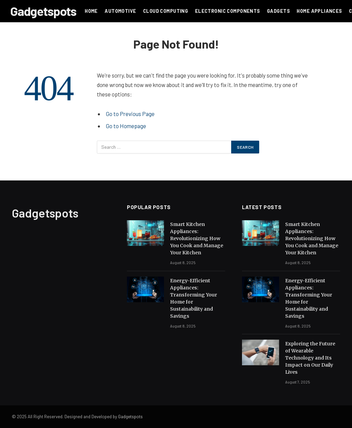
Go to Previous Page (130, 113)
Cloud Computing (165, 11)
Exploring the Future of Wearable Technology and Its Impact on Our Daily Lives (310, 358)
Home (91, 11)
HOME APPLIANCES (319, 11)
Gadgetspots (130, 416)
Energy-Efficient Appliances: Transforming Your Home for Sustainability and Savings (193, 298)
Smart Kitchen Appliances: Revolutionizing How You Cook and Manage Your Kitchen (196, 238)
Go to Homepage (126, 125)
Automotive (120, 11)
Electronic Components (227, 11)
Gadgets (278, 11)
